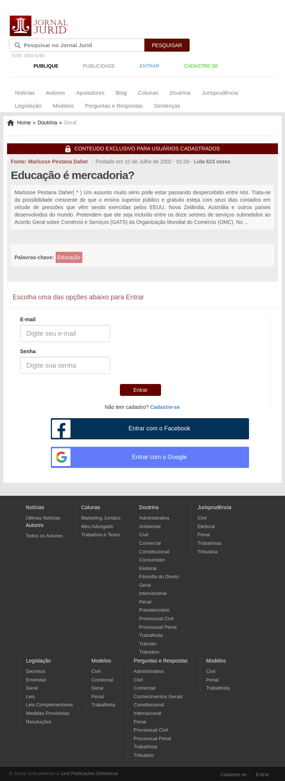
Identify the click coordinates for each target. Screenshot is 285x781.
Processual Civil (156, 618)
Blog (121, 93)
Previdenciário (154, 610)
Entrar (140, 390)
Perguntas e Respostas (114, 105)
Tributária (207, 551)
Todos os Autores (44, 535)
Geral (145, 585)
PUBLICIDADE (99, 66)
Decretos (35, 671)
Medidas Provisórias (47, 713)
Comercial (150, 543)
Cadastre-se (233, 774)
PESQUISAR (167, 45)
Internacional (153, 593)
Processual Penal (158, 627)
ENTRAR (149, 66)
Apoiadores (90, 93)
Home (19, 123)
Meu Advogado (97, 526)
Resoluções (38, 722)
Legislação (28, 105)
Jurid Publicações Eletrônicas (89, 773)
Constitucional (154, 551)
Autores (55, 93)
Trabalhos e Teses (101, 534)
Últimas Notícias (43, 518)
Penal (145, 602)
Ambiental (150, 526)
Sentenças (167, 105)
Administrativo (149, 671)
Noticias (25, 93)
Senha (28, 351)
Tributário (149, 652)
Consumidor (152, 560)
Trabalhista (151, 635)
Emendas (36, 680)
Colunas (148, 93)
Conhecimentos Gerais (158, 696)
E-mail (28, 319)
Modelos (63, 105)
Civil (143, 534)
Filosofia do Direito (159, 576)
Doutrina (180, 93)
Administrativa (154, 518)
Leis (30, 696)
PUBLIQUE (45, 66)
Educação (69, 257)
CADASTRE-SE (201, 66)
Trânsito (147, 644)
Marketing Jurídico (101, 518)
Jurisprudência (220, 93)
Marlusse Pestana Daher (58, 162)
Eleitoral (148, 568)
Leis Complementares (49, 704)
